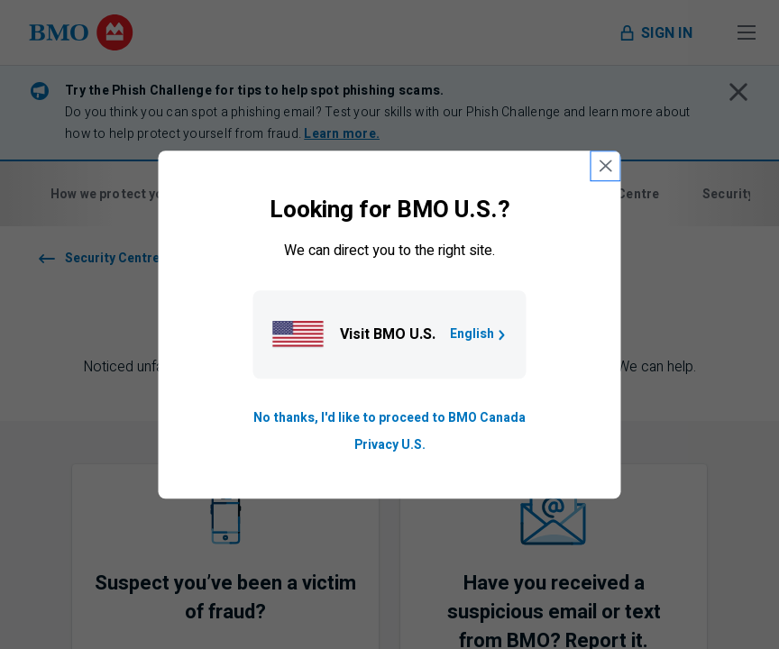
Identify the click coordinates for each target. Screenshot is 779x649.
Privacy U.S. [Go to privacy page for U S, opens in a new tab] (390, 444)
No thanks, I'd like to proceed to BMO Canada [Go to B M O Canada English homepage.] (389, 417)
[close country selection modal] (605, 165)
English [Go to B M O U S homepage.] (479, 333)
